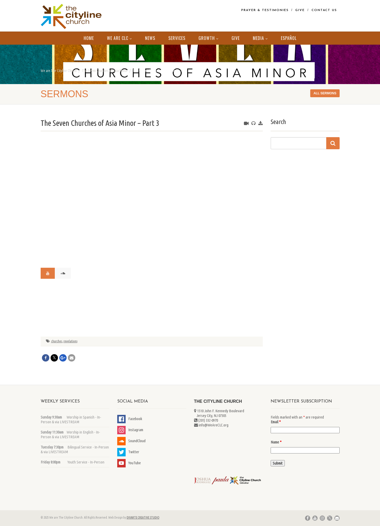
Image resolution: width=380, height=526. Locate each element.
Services (176, 38)
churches (56, 341)
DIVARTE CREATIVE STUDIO (143, 517)
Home (89, 38)
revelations (70, 341)
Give (300, 10)
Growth (208, 38)
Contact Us (324, 10)
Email (276, 422)
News (150, 38)
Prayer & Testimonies (265, 10)
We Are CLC (119, 38)
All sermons (324, 93)
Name (276, 442)
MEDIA (260, 38)
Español (289, 38)
